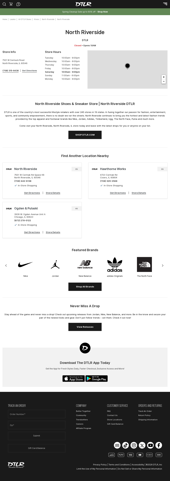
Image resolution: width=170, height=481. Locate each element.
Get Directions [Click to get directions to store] (29, 70)
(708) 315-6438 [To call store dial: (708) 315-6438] (10, 70)
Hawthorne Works (113, 169)
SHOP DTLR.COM (85, 134)
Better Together (83, 411)
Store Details (53, 192)
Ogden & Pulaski (26, 208)
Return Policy (144, 415)
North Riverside (25, 169)
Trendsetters (82, 419)
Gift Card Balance (36, 448)
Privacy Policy (100, 464)
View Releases (85, 326)
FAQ (109, 411)
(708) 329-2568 (108, 181)
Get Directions (32, 192)
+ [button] (164, 77)
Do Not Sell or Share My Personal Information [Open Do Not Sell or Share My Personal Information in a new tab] (140, 469)
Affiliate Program (83, 428)
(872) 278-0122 (22, 220)
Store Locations (114, 419)
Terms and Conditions (119, 464)
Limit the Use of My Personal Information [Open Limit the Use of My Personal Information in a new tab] (96, 469)
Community (81, 415)
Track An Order (145, 411)
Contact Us (112, 415)
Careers (79, 424)
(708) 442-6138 (22, 181)
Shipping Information (148, 419)
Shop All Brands (85, 286)
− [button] (164, 81)
